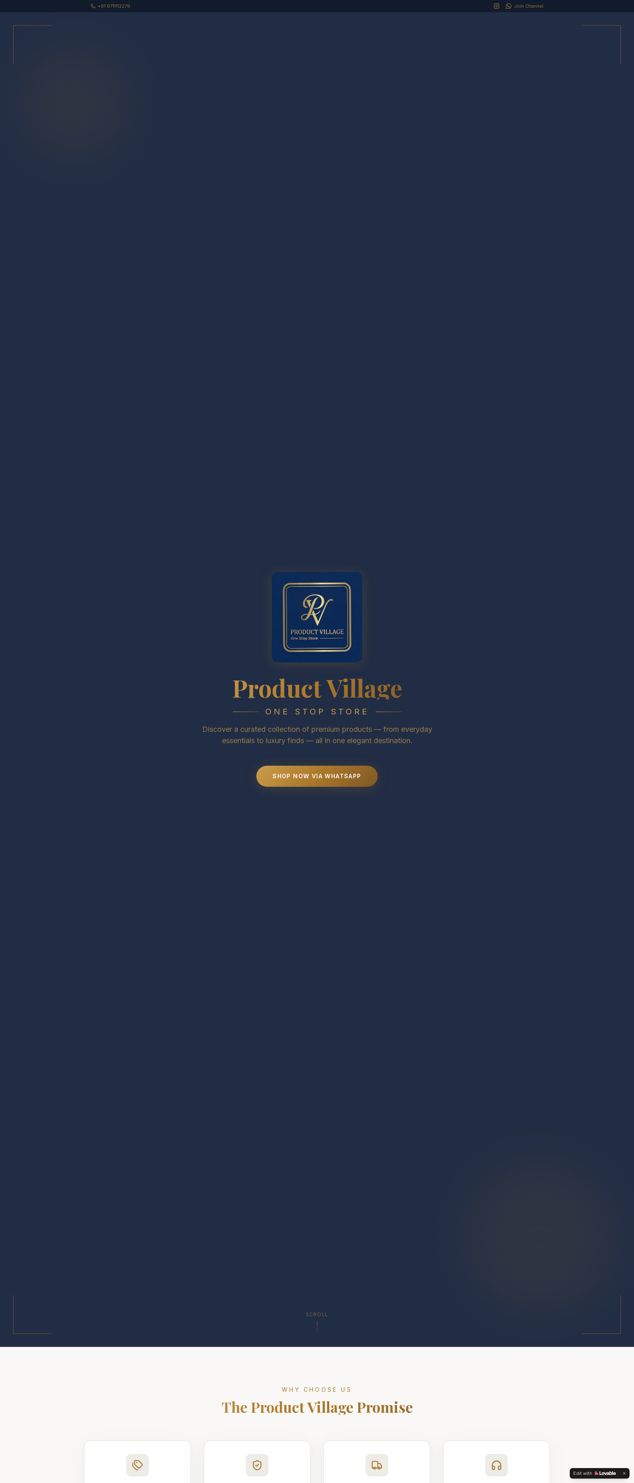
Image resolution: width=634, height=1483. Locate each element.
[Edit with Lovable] (594, 1473)
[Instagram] (496, 6)
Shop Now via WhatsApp (317, 776)
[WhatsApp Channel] (524, 6)
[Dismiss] (624, 1473)
